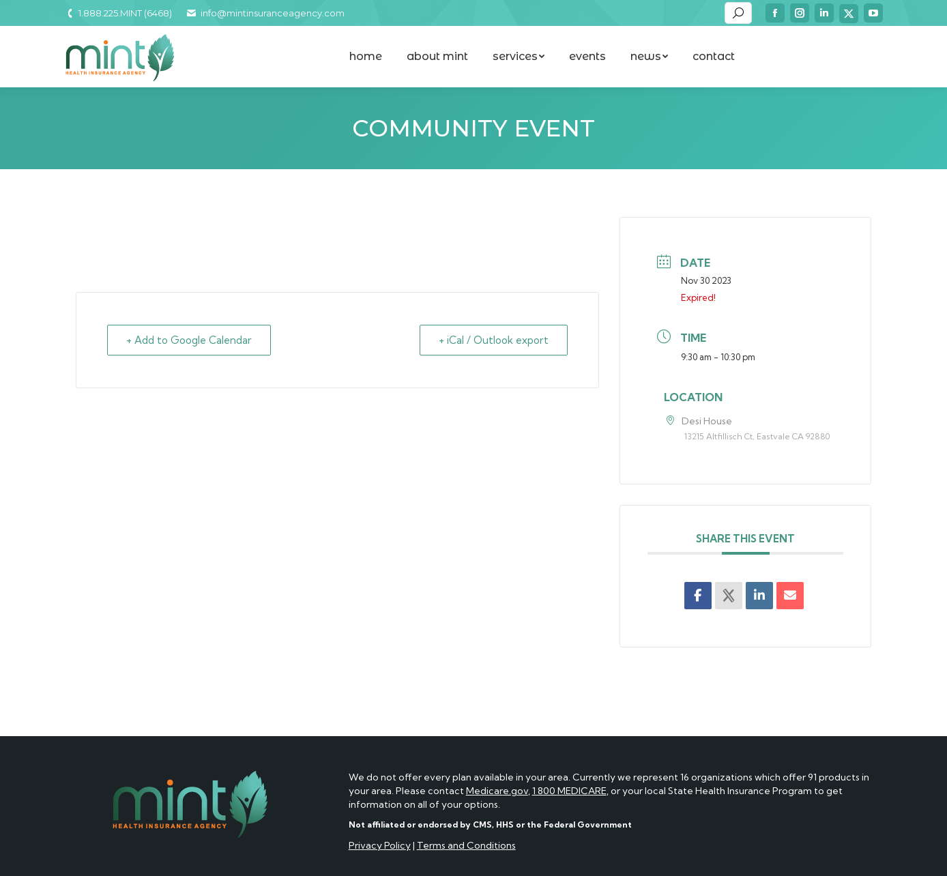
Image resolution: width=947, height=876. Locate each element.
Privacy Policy (380, 845)
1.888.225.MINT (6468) (118, 13)
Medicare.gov (497, 791)
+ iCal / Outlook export (493, 340)
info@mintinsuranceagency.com (265, 13)
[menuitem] (366, 56)
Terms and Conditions (466, 845)
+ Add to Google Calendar (190, 340)
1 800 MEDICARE (569, 791)
